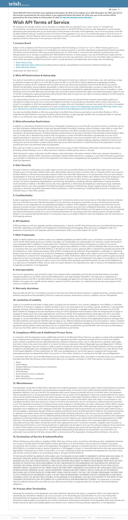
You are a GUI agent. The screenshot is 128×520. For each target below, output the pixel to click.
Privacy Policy (44, 518)
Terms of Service (29, 518)
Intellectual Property (78, 518)
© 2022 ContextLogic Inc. (105, 518)
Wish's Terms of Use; (24, 62)
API (90, 518)
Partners (15, 518)
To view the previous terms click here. (76, 17)
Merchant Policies (60, 518)
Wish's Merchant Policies (26, 67)
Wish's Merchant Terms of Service (29, 65)
